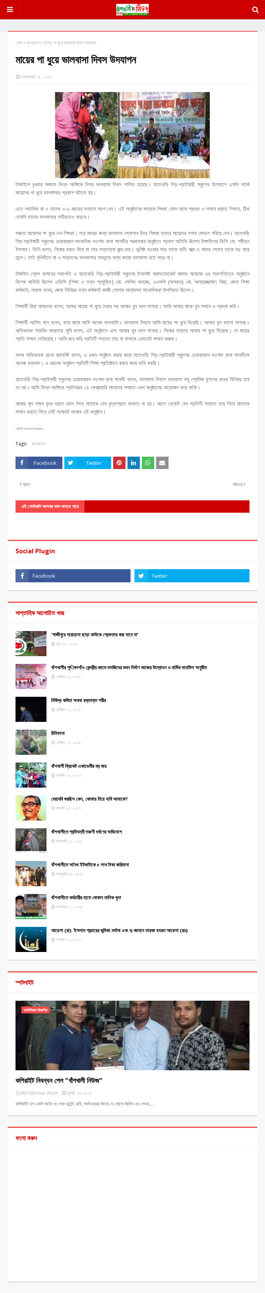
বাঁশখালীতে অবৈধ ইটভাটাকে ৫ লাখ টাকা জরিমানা (90, 864)
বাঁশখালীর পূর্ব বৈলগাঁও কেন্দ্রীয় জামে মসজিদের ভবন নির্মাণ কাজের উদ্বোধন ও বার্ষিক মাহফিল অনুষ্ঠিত (129, 667)
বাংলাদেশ (33, 42)
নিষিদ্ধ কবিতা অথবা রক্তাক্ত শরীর (78, 700)
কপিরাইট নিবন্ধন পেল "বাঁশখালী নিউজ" (59, 1080)
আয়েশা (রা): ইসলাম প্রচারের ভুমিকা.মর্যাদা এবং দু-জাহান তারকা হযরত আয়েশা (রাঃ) (119, 930)
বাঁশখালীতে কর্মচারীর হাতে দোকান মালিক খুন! (86, 897)
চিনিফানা (58, 733)
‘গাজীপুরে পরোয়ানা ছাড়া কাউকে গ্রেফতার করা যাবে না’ (94, 634)
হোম (18, 42)
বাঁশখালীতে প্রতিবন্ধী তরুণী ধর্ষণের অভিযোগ (86, 831)
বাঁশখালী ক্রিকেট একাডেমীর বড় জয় (79, 765)
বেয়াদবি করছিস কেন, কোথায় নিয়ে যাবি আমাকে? (89, 798)
